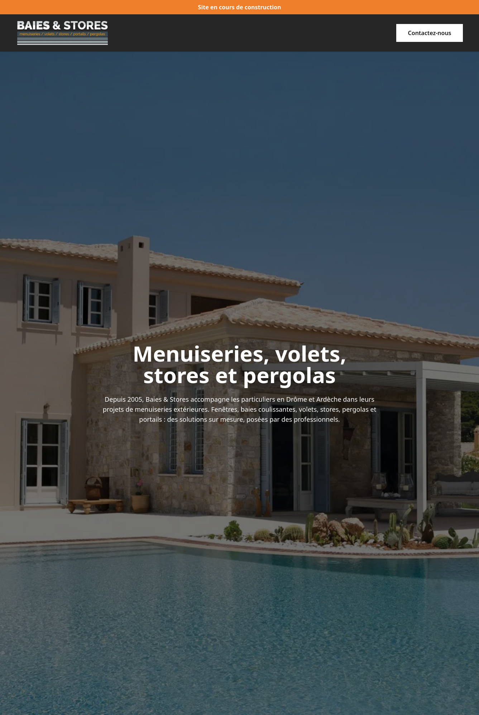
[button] (429, 33)
